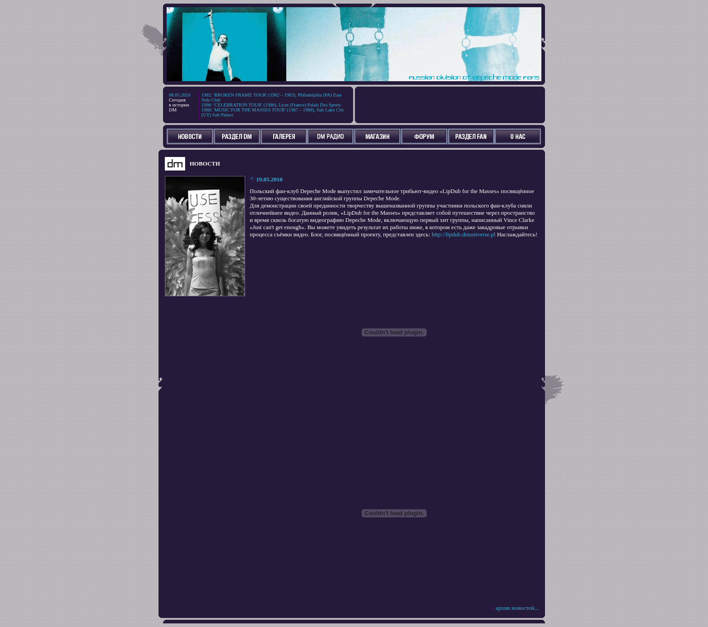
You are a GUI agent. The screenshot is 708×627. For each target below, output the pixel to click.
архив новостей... (517, 607)
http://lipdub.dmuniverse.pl (464, 234)
